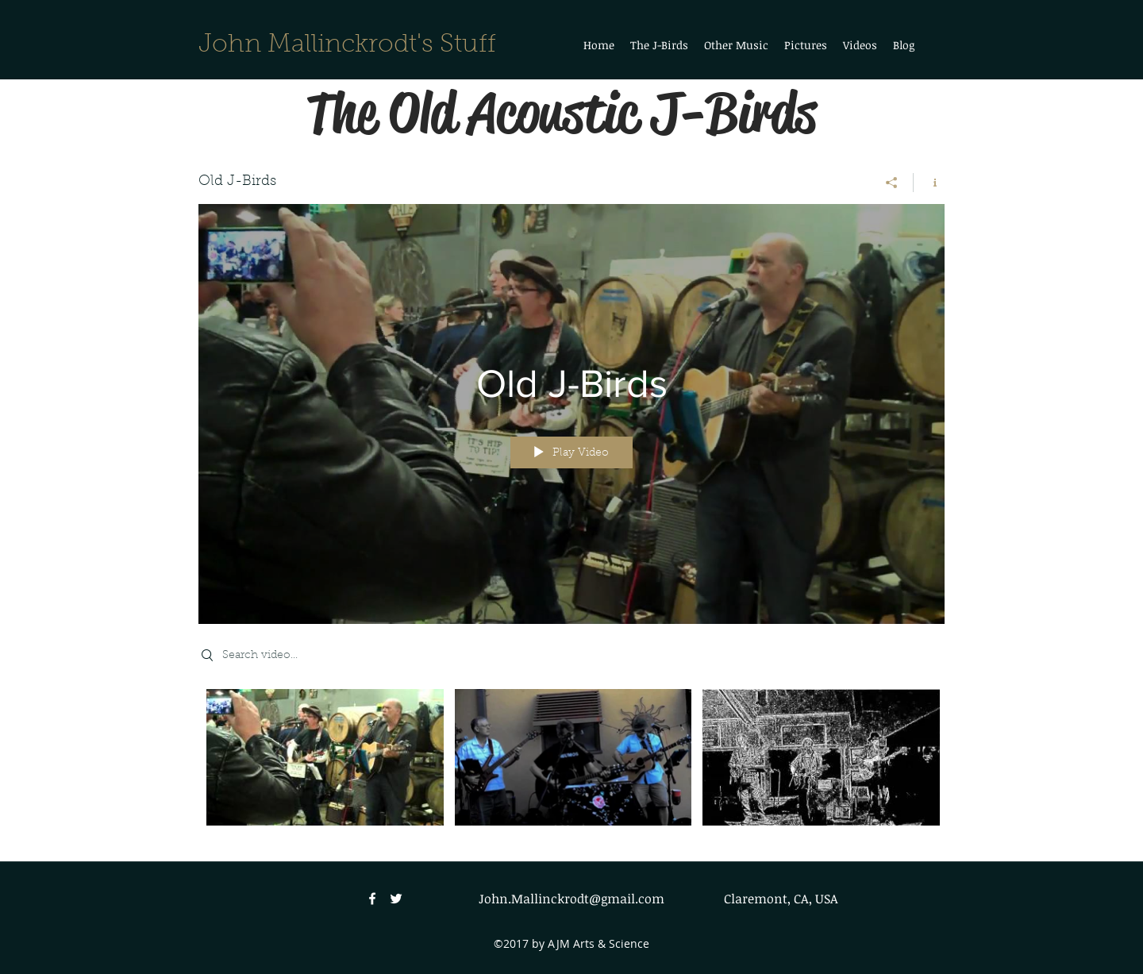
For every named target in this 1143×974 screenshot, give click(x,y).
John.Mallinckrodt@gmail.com (571, 898)
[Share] (892, 182)
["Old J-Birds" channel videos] (571, 763)
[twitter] (396, 899)
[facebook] (372, 899)
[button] (736, 45)
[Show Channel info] (929, 182)
